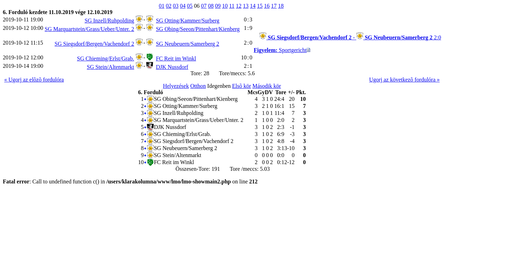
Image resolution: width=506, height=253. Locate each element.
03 (176, 6)
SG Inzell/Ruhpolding (109, 21)
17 (274, 6)
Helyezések (176, 86)
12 (238, 6)
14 (252, 6)
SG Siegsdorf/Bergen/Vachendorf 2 (94, 44)
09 (218, 6)
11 (231, 6)
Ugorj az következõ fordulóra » (404, 80)
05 (190, 6)
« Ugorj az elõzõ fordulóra (34, 80)
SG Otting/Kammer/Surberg (188, 21)
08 (211, 6)
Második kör (266, 86)
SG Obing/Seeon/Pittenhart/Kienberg (198, 29)
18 (281, 6)
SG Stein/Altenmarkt (110, 67)
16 (267, 6)
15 (259, 6)
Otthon (198, 86)
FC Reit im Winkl (176, 58)
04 (183, 6)
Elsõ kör (241, 86)
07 (204, 6)
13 (245, 6)
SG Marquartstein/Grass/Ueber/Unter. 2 (89, 29)
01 (161, 6)
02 (168, 6)
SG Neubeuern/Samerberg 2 (187, 44)
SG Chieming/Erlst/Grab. (105, 58)
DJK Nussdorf (172, 67)
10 (225, 6)
